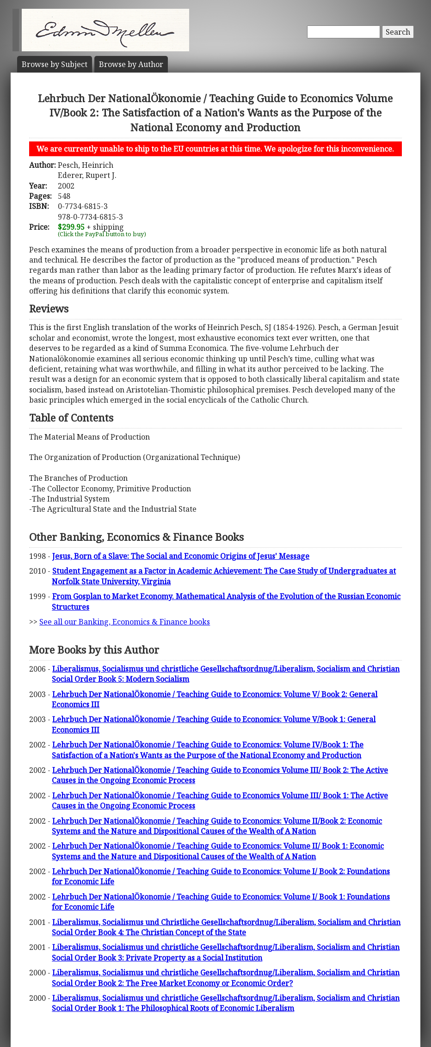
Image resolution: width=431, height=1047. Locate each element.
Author (131, 64)
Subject (54, 64)
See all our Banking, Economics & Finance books (124, 622)
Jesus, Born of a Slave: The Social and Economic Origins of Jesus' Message (180, 556)
